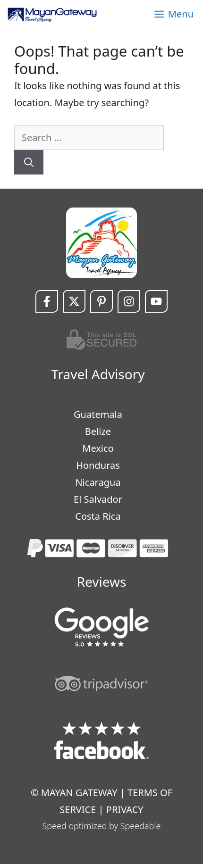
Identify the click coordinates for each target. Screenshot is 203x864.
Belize (98, 431)
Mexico (97, 448)
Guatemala (98, 414)
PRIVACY (125, 809)
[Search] (28, 162)
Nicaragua (97, 482)
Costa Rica (97, 516)
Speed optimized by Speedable (101, 825)
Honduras (98, 465)
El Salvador (98, 499)
